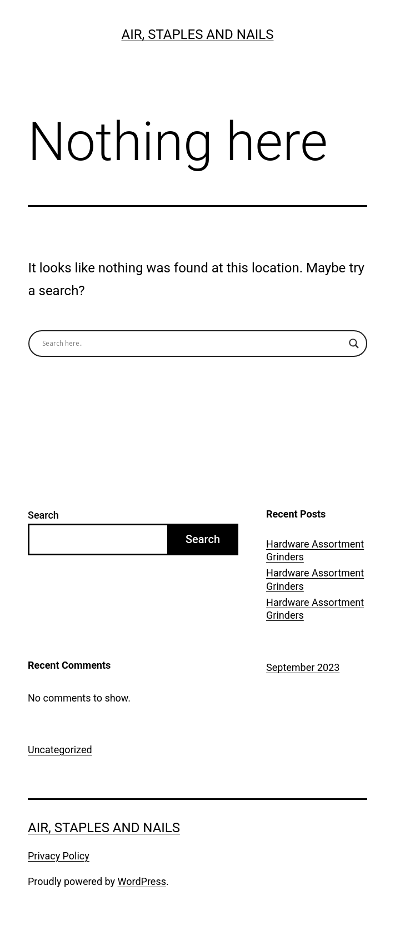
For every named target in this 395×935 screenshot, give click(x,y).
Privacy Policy (58, 856)
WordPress (142, 881)
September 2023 (302, 667)
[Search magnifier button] (354, 343)
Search (43, 515)
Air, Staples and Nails (197, 34)
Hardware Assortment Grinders (315, 550)
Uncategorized (60, 749)
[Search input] (192, 343)
